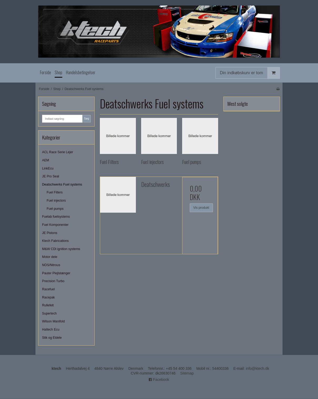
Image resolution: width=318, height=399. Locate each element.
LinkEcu (48, 168)
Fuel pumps (55, 209)
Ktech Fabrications (55, 241)
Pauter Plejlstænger (56, 273)
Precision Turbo (53, 281)
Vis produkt (201, 208)
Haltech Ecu (50, 329)
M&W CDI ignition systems (61, 249)
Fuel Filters (55, 192)
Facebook (159, 379)
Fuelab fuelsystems (56, 216)
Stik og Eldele (52, 338)
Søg (86, 118)
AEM (45, 160)
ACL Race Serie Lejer (57, 152)
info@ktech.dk (257, 368)
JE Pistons (49, 233)
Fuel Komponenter (55, 225)
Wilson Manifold (53, 321)
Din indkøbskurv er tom (250, 72)
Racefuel (48, 289)
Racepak (48, 297)
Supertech (49, 313)
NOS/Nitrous (51, 265)
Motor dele (49, 257)
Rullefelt (48, 305)
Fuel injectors (56, 200)
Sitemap (187, 373)
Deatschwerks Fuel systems (62, 184)
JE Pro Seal (50, 176)
